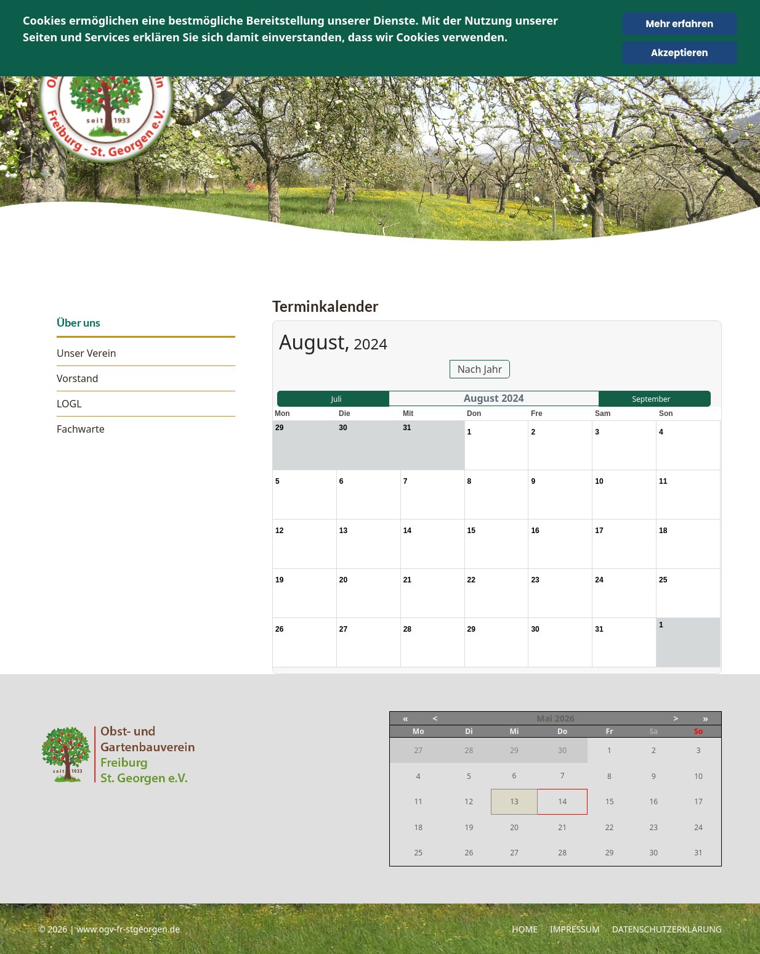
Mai (544, 718)
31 (698, 852)
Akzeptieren (679, 52)
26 (469, 852)
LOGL (69, 403)
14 (562, 801)
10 (698, 776)
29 (609, 852)
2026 (565, 718)
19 (469, 827)
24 (698, 827)
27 (514, 852)
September (651, 399)
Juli (336, 399)
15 (609, 801)
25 (418, 852)
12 (468, 801)
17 (698, 801)
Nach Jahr (480, 369)
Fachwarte (81, 429)
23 (653, 827)
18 (418, 827)
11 (418, 801)
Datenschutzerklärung (667, 929)
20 (514, 827)
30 (653, 852)
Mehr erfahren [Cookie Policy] (679, 23)
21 (562, 827)
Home (525, 929)
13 (514, 801)
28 (562, 852)
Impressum (575, 929)
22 (609, 827)
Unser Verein (86, 353)
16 (653, 801)
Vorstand (78, 378)
